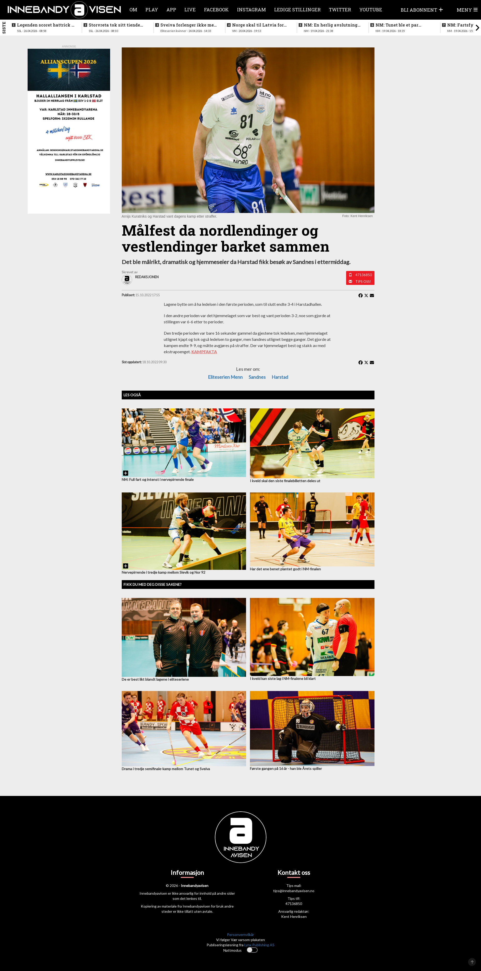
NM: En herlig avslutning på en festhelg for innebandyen (330, 25)
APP (171, 9)
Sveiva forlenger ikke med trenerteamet (188, 25)
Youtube (370, 9)
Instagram (251, 9)
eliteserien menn (225, 377)
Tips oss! (363, 281)
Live (190, 9)
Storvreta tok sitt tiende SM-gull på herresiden (114, 25)
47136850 (363, 275)
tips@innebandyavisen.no (293, 890)
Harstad (280, 377)
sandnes (257, 377)
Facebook (216, 9)
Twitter (340, 9)
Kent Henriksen (294, 916)
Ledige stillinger (297, 9)
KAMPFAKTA (204, 351)
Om (133, 9)
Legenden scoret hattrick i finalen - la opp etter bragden (45, 25)
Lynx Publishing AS (259, 945)
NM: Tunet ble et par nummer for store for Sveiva (398, 25)
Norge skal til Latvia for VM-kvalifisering (258, 25)
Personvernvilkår (240, 934)
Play (151, 9)
